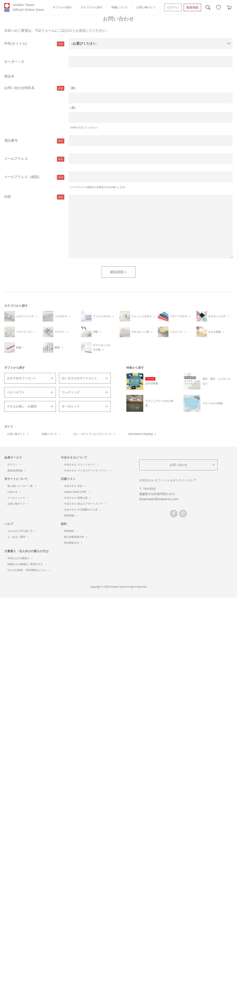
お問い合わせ (178, 465)
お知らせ (14, 491)
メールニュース (17, 497)
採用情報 (70, 515)
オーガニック (71, 406)
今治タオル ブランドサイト (81, 464)
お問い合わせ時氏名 (19, 88)
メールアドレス (16, 158)
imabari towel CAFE (77, 491)
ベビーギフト (16, 392)
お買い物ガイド (146, 7)
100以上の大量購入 (19, 558)
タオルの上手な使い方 (21, 531)
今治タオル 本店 (74, 485)
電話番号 (11, 140)
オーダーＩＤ (14, 61)
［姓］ (73, 88)
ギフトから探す (62, 7)
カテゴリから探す (92, 7)
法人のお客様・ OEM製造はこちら (28, 570)
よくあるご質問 (17, 536)
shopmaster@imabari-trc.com (158, 499)
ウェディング (71, 392)
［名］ (73, 107)
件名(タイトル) (15, 43)
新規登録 (192, 7)
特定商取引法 (73, 542)
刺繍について (119, 7)
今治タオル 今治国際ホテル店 (82, 509)
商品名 (9, 76)
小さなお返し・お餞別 (22, 406)
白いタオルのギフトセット (79, 378)
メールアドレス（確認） (22, 177)
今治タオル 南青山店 (77, 497)
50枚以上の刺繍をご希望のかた (26, 564)
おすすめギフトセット (22, 378)
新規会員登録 (16, 470)
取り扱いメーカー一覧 (21, 485)
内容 (7, 196)
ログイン (173, 7)
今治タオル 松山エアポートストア (85, 503)
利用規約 (70, 531)
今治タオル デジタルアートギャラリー (87, 470)
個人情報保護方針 (75, 536)
